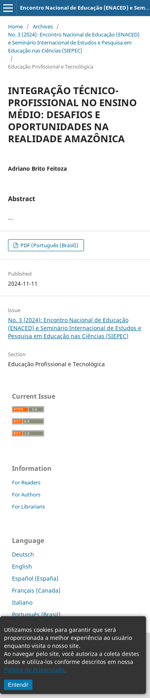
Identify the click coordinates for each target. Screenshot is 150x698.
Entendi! (18, 685)
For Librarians (28, 506)
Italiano (22, 602)
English (22, 566)
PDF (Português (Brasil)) (48, 245)
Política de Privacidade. (35, 670)
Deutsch (23, 554)
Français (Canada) (36, 590)
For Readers (26, 482)
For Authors (26, 494)
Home (15, 26)
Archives (43, 26)
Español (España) (35, 578)
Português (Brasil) (36, 614)
